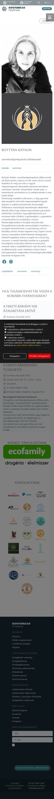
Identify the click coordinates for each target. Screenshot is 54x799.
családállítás (7, 271)
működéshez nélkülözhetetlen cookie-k (24, 329)
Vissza (46, 20)
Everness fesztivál (9, 2)
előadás (5, 168)
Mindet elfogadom (39, 356)
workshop (16, 168)
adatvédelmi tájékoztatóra (28, 345)
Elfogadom (15, 356)
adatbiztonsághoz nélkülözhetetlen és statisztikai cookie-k (23, 333)
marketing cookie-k (15, 337)
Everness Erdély (26, 2)
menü (50, 17)
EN (47, 2)
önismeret (22, 271)
